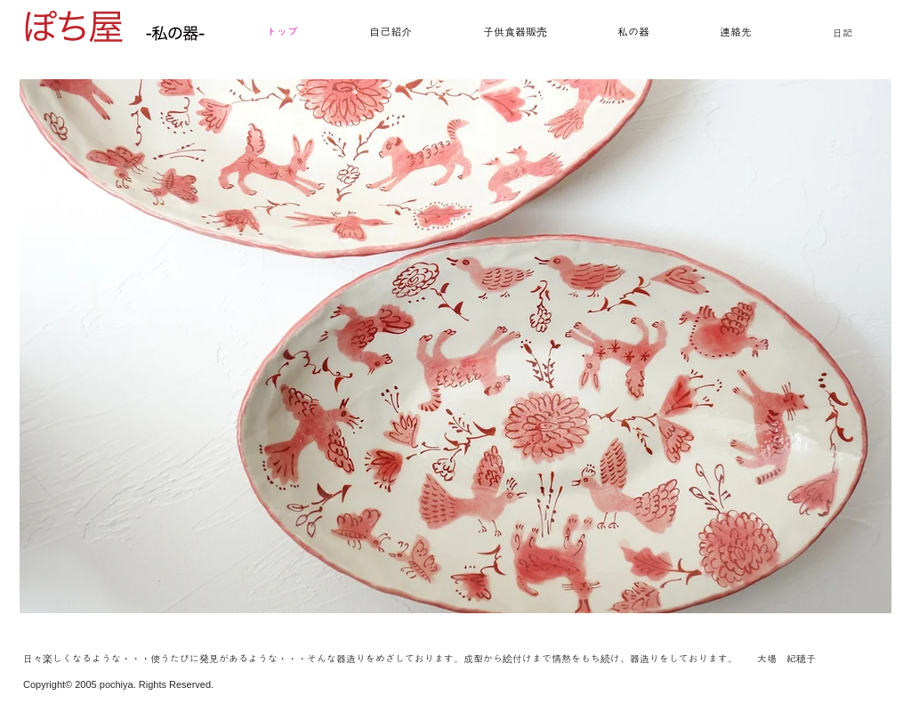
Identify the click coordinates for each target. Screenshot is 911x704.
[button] (455, 346)
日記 (842, 33)
